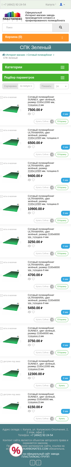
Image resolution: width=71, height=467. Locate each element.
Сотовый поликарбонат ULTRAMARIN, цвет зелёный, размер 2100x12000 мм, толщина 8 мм (43, 201)
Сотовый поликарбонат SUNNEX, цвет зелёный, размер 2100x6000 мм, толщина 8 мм (41, 398)
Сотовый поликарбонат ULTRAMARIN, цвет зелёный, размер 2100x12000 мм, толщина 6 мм (43, 168)
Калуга (51, 4)
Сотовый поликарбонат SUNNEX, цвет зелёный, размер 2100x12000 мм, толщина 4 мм (41, 101)
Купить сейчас (45, 121)
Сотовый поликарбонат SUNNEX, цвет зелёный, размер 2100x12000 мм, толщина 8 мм (41, 365)
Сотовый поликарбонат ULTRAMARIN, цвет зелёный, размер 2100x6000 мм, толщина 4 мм (44, 233)
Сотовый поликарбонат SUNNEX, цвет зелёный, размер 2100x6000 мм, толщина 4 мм (41, 332)
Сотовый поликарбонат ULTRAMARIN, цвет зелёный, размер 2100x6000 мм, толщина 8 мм (44, 299)
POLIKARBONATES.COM (33, 448)
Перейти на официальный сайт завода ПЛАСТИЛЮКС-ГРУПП (35, 455)
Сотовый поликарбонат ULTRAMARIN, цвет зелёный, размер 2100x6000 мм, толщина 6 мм (44, 266)
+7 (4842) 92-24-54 (14, 4)
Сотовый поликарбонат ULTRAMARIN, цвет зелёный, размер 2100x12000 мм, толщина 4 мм (43, 135)
